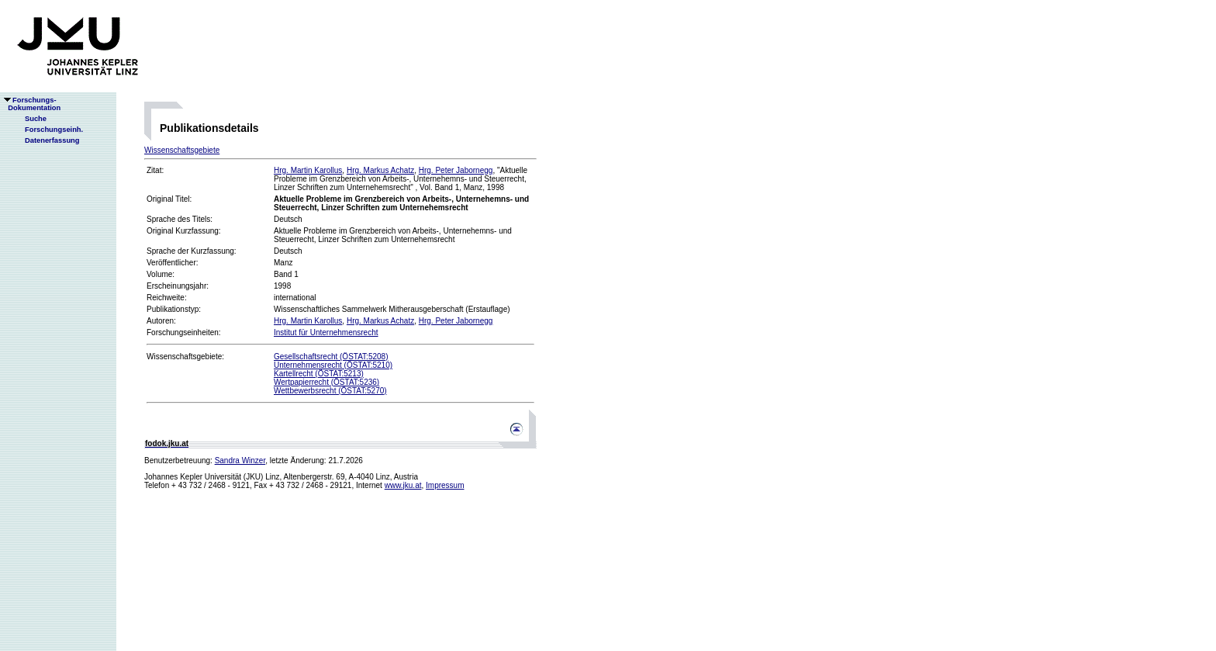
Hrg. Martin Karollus (308, 170)
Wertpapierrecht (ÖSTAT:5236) (326, 382)
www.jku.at (403, 485)
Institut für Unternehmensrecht (326, 332)
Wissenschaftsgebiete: (185, 356)
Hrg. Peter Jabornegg (456, 170)
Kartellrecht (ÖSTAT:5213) (319, 373)
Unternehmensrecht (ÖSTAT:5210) (333, 365)
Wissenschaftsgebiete (181, 150)
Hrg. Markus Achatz (380, 170)
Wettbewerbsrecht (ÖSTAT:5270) (330, 390)
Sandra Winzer (240, 460)
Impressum (445, 485)
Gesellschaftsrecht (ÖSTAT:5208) (331, 356)
